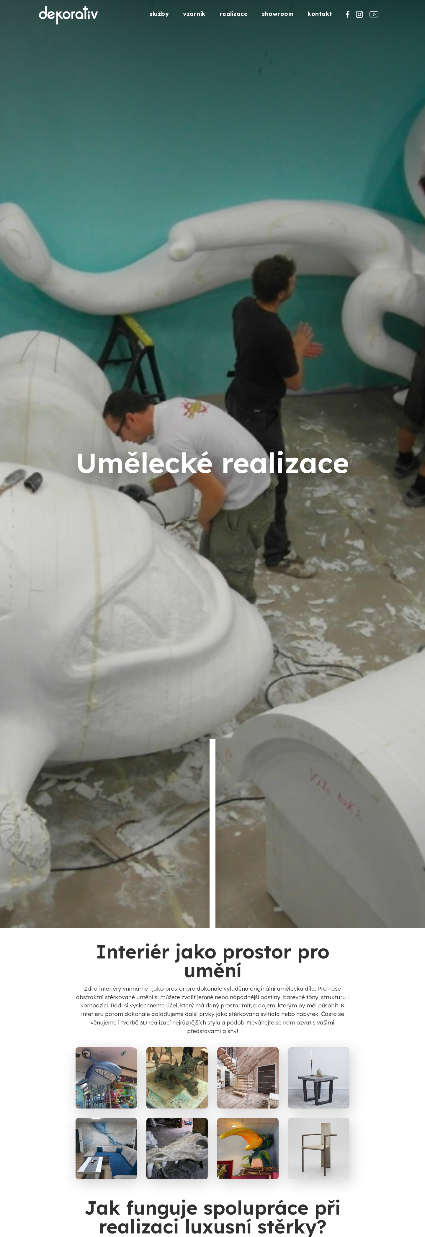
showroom (277, 13)
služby (159, 13)
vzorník (194, 13)
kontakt (320, 13)
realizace (234, 13)
